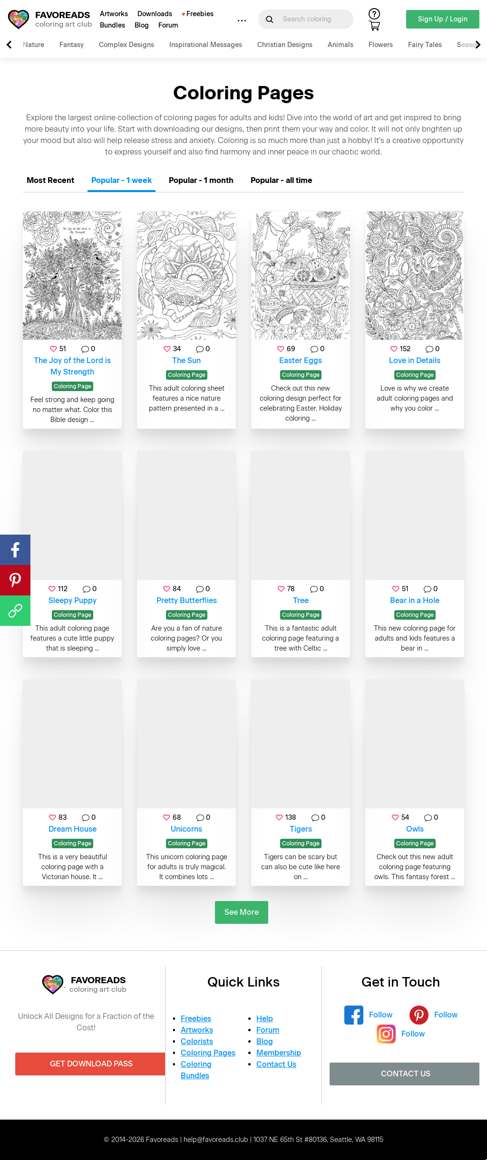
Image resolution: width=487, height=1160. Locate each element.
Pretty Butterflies (186, 600)
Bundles (112, 25)
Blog (142, 25)
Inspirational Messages (205, 45)
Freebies (200, 14)
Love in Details (414, 360)
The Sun (186, 360)
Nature (33, 45)
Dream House (73, 829)
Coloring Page (72, 386)
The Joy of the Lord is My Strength (72, 366)
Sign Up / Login (443, 19)
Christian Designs (284, 45)
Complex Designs (126, 45)
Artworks (114, 14)
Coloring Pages (208, 1052)
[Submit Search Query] (269, 19)
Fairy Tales (425, 45)
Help (264, 1018)
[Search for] (311, 19)
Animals (340, 45)
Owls (415, 829)
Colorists (197, 1041)
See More (241, 912)
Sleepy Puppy (73, 600)
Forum (168, 25)
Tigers (301, 829)
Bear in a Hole (414, 600)
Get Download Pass (91, 1063)
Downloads (154, 14)
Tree (301, 600)
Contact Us (276, 1064)
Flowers (381, 45)
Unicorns (186, 829)
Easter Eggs (300, 360)
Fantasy (71, 45)
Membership (278, 1052)
